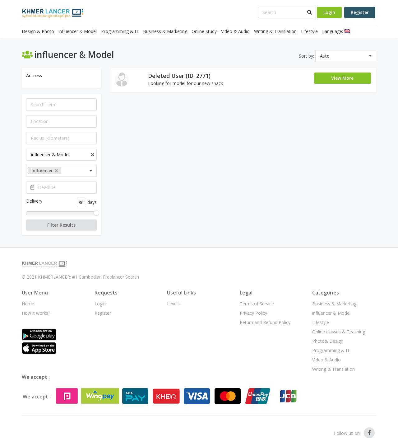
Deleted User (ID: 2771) (179, 76)
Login (329, 12)
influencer (44, 170)
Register (360, 12)
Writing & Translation (275, 31)
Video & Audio (235, 31)
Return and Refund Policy (265, 322)
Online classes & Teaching (338, 332)
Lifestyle (309, 31)
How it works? (36, 313)
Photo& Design (327, 341)
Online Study (204, 31)
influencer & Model (77, 31)
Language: (336, 31)
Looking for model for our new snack (185, 83)
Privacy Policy (253, 313)
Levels (173, 304)
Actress (34, 75)
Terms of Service (257, 304)
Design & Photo (38, 31)
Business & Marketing (165, 31)
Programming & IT (120, 31)
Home (28, 304)
